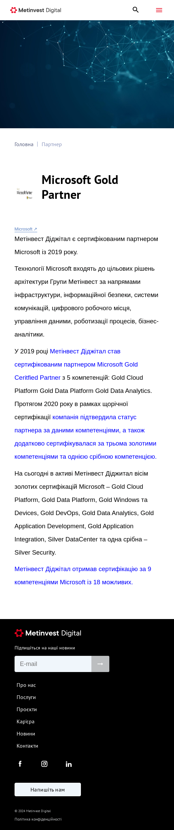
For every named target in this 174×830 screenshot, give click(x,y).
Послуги (26, 697)
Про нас (26, 684)
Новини (26, 733)
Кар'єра (26, 721)
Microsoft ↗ (26, 229)
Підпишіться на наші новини (45, 648)
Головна (24, 144)
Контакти (27, 745)
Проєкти (27, 709)
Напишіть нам (47, 789)
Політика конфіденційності (38, 819)
